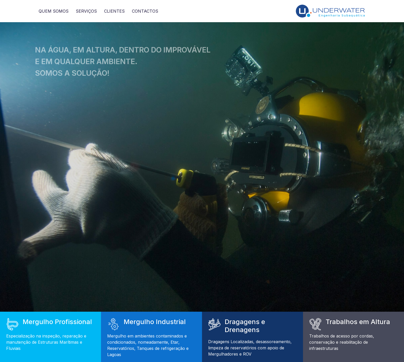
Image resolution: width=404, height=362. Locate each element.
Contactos (145, 11)
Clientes (114, 11)
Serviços (86, 11)
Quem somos (54, 11)
